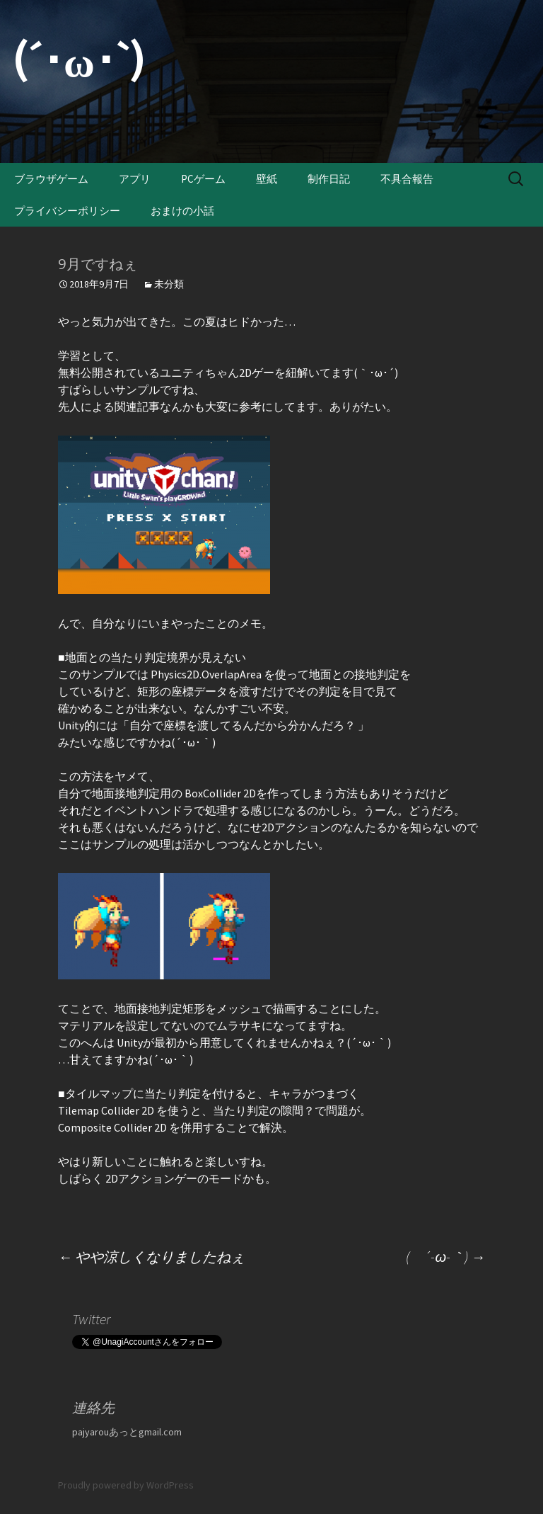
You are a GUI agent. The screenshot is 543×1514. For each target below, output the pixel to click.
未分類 (169, 284)
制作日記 (329, 179)
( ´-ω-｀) (445, 1256)
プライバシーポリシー (67, 210)
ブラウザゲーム (51, 179)
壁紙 (266, 179)
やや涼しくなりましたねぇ (151, 1256)
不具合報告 (406, 179)
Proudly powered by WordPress (126, 1485)
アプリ (135, 179)
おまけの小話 (182, 210)
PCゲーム (203, 179)
